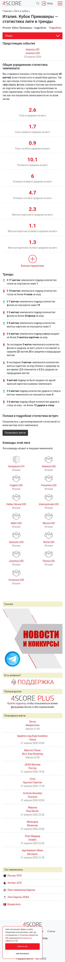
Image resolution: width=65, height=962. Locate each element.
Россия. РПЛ (12, 875)
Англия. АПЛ (12, 882)
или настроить (22, 953)
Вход (47, 3)
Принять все (22, 946)
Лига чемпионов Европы (19, 890)
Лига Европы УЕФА (16, 897)
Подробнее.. (55, 27)
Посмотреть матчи (15, 432)
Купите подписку (16, 703)
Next (58, 638)
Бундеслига (12, 904)
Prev (7, 638)
